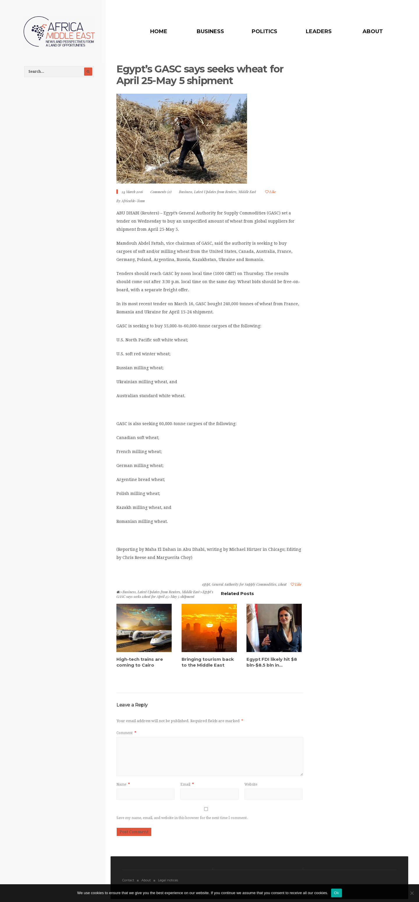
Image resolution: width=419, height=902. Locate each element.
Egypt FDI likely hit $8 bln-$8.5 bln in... (271, 663)
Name (123, 786)
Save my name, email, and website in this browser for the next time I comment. (182, 819)
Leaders (320, 31)
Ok (336, 893)
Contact (128, 882)
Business (216, 31)
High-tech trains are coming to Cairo (139, 663)
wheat (282, 585)
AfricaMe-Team (133, 202)
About (373, 31)
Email (187, 786)
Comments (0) (160, 193)
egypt (206, 585)
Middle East (247, 193)
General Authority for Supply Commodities (244, 585)
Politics (268, 31)
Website (250, 786)
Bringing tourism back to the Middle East (208, 663)
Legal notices (168, 882)
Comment (126, 734)
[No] (412, 893)
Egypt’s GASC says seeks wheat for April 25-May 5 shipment (202, 76)
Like (270, 193)
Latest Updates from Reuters (215, 193)
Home (166, 31)
